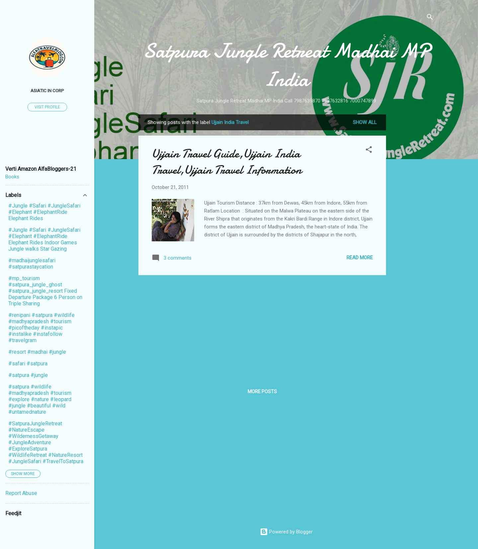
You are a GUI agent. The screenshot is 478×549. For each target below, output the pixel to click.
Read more (360, 258)
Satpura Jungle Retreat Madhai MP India (286, 64)
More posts (262, 391)
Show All (365, 122)
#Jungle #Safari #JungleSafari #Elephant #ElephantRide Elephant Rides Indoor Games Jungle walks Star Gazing (44, 239)
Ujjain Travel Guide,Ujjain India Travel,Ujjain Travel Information (227, 162)
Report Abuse (21, 493)
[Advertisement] (412, 213)
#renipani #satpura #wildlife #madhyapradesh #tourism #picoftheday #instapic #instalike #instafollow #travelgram (41, 327)
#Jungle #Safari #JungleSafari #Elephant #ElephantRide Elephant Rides (44, 212)
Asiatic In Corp (47, 90)
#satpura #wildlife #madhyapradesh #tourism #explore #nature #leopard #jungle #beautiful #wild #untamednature (39, 399)
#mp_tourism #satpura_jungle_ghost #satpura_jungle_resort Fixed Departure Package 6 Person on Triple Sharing (45, 291)
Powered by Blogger (286, 532)
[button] (369, 151)
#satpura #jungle (28, 375)
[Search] (430, 18)
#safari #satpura (27, 363)
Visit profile (47, 107)
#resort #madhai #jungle (37, 352)
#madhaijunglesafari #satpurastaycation (31, 263)
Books (12, 177)
